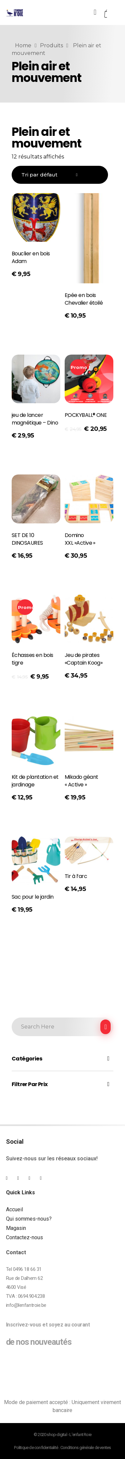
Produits (51, 45)
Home (23, 45)
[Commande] (60, 175)
